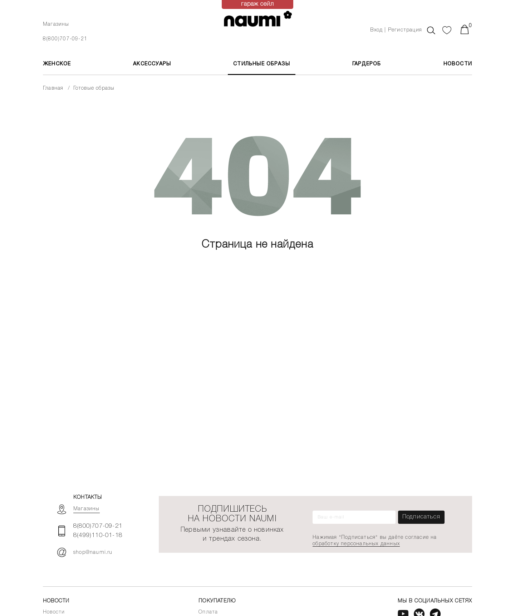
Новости (457, 64)
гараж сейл (257, 4)
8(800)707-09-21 (65, 39)
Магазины (56, 24)
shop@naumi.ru (85, 552)
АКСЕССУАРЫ (152, 64)
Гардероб (366, 64)
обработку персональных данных (356, 544)
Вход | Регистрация (396, 30)
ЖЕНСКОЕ (57, 64)
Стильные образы (261, 64)
